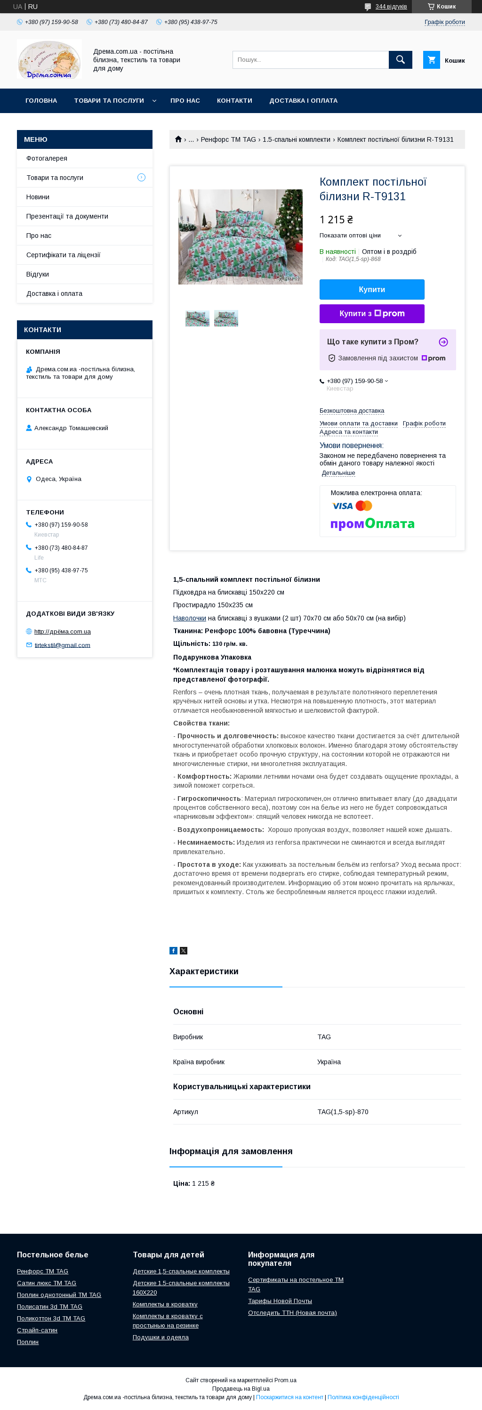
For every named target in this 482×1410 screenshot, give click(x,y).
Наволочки (189, 618)
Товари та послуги (109, 100)
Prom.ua (285, 1380)
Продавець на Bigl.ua (241, 1389)
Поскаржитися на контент (289, 1397)
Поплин (28, 1341)
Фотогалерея (46, 158)
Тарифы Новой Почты (280, 1300)
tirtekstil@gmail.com (62, 644)
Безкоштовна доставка (352, 410)
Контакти (234, 100)
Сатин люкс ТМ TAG (46, 1283)
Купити (372, 289)
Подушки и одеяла (161, 1337)
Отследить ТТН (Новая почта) (292, 1312)
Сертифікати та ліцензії (63, 255)
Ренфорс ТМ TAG (228, 139)
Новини (37, 197)
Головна (41, 100)
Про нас (185, 100)
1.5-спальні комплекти (296, 139)
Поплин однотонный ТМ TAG (59, 1294)
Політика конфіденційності (363, 1397)
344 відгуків (391, 6)
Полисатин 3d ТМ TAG (49, 1306)
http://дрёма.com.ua (62, 631)
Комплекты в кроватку (165, 1304)
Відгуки (37, 274)
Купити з (371, 314)
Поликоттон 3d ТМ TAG (51, 1318)
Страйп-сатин (37, 1330)
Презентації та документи (67, 216)
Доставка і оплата (303, 100)
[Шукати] (400, 60)
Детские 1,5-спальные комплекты (181, 1271)
